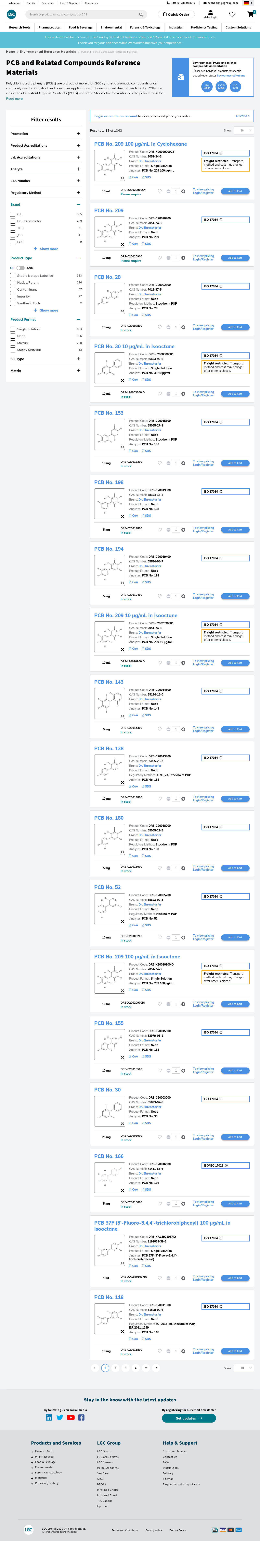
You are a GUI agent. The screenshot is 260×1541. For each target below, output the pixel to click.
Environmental (44, 1467)
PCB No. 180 (109, 818)
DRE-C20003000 (159, 1097)
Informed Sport (107, 1495)
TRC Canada (105, 1501)
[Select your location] (248, 3)
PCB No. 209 (109, 210)
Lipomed (103, 1506)
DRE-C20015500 (159, 1031)
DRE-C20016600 (159, 1164)
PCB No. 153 (109, 413)
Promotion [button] (45, 133)
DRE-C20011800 (159, 1305)
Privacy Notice (154, 1530)
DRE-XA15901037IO (162, 1237)
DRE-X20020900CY (161, 152)
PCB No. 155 (109, 1023)
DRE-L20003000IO (160, 354)
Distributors (171, 1468)
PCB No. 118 (109, 1297)
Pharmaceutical (45, 1456)
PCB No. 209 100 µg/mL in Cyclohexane (140, 144)
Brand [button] (45, 204)
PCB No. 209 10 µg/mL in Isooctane (135, 615)
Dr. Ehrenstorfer (150, 161)
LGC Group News (108, 1457)
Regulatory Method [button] (45, 192)
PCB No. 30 (107, 1090)
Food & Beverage (45, 1462)
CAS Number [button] (45, 180)
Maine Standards (108, 1468)
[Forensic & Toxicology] (32, 1473)
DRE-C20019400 (159, 557)
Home (10, 52)
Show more (48, 248)
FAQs (166, 1462)
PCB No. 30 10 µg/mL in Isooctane (134, 346)
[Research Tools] (32, 1452)
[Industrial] (32, 1478)
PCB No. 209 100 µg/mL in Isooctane (137, 957)
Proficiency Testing (46, 1483)
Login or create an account (115, 116)
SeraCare (103, 1473)
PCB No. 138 (109, 748)
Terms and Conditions (125, 1530)
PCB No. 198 (109, 482)
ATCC (100, 1479)
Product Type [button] (45, 258)
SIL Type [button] (45, 359)
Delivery (168, 1473)
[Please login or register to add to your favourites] (160, 191)
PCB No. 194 (109, 549)
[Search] (141, 14)
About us (14, 2)
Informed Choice (108, 1490)
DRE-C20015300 (159, 421)
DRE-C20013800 (159, 756)
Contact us (91, 2)
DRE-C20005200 (159, 895)
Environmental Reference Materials (48, 52)
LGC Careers (105, 1462)
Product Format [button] (45, 319)
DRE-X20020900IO (161, 964)
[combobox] (86, 14)
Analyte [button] (45, 169)
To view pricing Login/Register (203, 191)
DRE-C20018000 (159, 826)
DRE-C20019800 (159, 490)
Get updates (186, 1418)
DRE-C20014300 (159, 690)
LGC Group (104, 1451)
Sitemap (168, 1479)
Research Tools (44, 1451)
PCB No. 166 (109, 1156)
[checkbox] (12, 214)
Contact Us (170, 1457)
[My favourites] (232, 14)
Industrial (41, 1478)
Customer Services (175, 1451)
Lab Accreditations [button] (45, 157)
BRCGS (101, 1484)
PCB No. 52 (107, 887)
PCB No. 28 (107, 277)
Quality (30, 2)
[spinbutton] (176, 191)
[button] (183, 191)
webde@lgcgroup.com (223, 2)
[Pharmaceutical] (32, 1457)
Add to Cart (235, 191)
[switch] (21, 268)
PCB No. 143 (109, 682)
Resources (47, 2)
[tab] (46, 134)
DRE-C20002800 (159, 285)
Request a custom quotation (181, 1484)
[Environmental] (32, 1468)
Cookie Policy (178, 1530)
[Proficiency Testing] (32, 1483)
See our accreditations (231, 75)
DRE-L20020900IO (160, 623)
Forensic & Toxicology (48, 1472)
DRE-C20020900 (159, 218)
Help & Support (69, 2)
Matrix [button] (45, 370)
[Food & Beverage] (32, 1462)
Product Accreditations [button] (45, 145)
